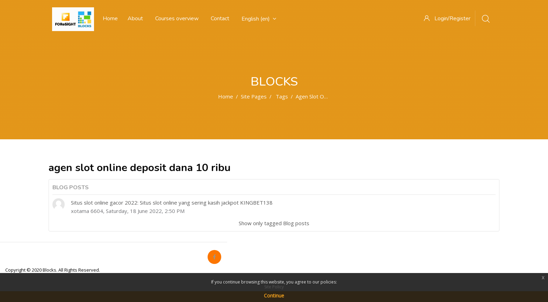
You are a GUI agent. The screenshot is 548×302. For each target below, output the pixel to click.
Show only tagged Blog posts (274, 223)
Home (225, 96)
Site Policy (274, 287)
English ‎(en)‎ (258, 19)
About (135, 18)
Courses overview (177, 18)
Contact (220, 18)
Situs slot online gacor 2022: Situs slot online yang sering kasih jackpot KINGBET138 (172, 202)
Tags (282, 96)
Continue (274, 295)
